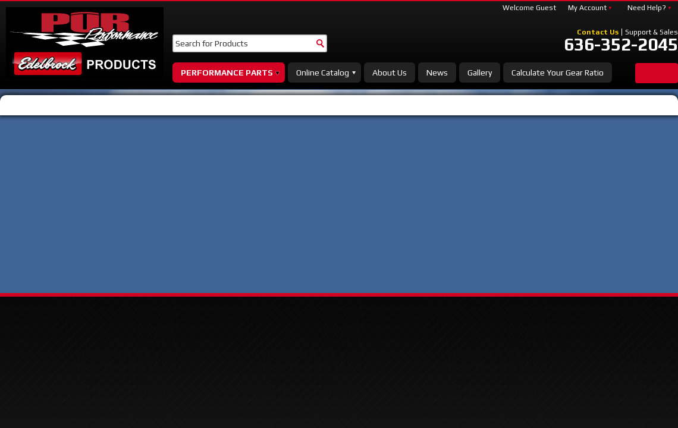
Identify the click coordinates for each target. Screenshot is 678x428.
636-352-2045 (621, 45)
